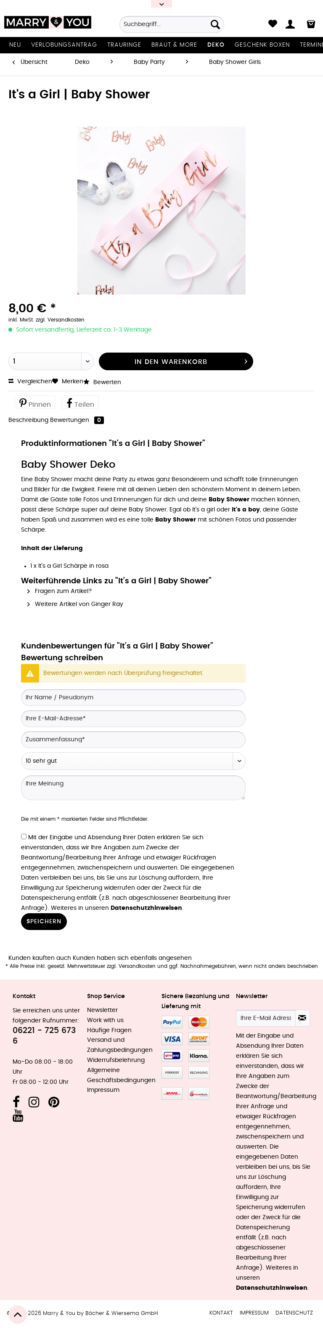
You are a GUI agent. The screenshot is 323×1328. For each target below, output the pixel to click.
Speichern (43, 922)
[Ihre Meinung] (133, 787)
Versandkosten (137, 966)
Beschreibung (28, 420)
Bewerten (102, 382)
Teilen (80, 402)
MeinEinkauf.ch (198, 1093)
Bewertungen (77, 420)
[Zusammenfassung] (133, 739)
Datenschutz (294, 1313)
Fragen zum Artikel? (59, 591)
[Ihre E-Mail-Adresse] (133, 718)
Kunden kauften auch (39, 958)
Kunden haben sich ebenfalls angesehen (132, 958)
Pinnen (35, 402)
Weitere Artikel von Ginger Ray (75, 604)
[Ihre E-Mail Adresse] (266, 1018)
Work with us (105, 1020)
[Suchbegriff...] (172, 24)
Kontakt (221, 1313)
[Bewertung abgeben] (133, 761)
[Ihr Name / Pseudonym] (133, 697)
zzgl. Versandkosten (60, 319)
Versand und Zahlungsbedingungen (120, 1045)
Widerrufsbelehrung (116, 1060)
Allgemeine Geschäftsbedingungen (121, 1075)
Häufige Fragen (109, 1030)
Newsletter (102, 1010)
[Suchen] (215, 24)
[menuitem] (172, 27)
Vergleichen (30, 382)
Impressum (103, 1090)
